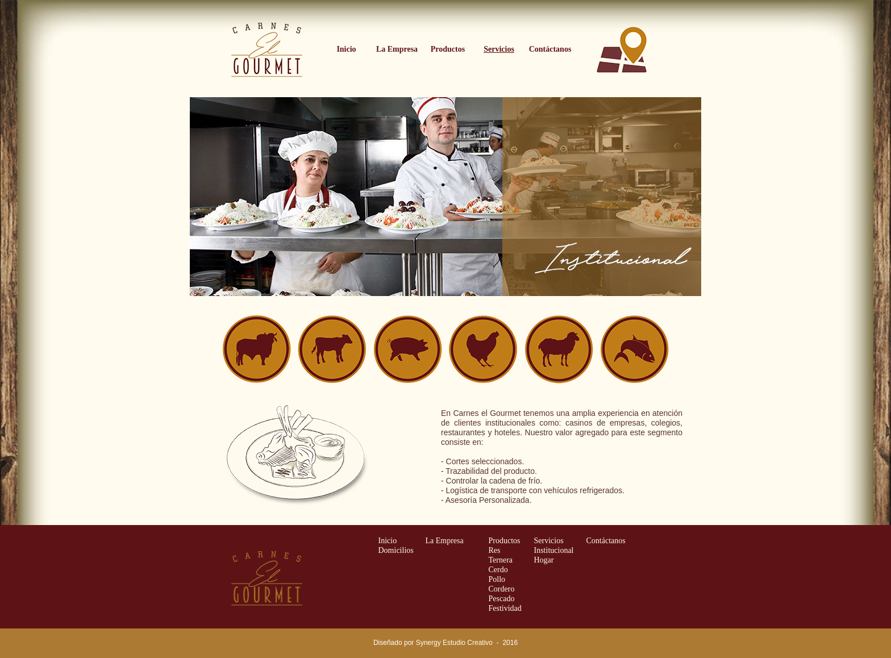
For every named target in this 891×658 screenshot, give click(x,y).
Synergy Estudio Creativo (454, 643)
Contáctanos (606, 540)
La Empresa (445, 540)
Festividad (505, 608)
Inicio (387, 540)
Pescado (502, 598)
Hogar (544, 560)
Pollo (497, 579)
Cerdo (498, 569)
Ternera (501, 560)
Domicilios (396, 550)
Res (495, 550)
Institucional (554, 550)
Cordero (502, 589)
